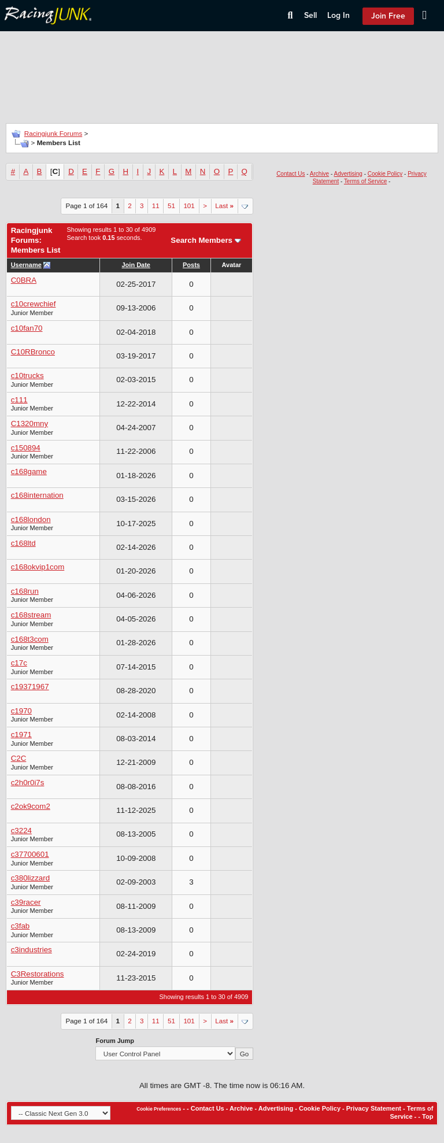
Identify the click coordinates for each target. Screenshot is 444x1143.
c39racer (26, 902)
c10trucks (27, 375)
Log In (338, 15)
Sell (310, 15)
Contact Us (290, 174)
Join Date (136, 264)
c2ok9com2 (30, 806)
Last (224, 205)
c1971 (21, 734)
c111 (19, 399)
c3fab (20, 926)
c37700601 (30, 854)
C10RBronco (33, 351)
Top (427, 1116)
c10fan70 (27, 328)
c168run (25, 591)
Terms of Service (365, 181)
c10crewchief (33, 303)
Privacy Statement (373, 1108)
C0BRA (23, 280)
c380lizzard (30, 878)
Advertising (348, 174)
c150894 (25, 447)
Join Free (388, 16)
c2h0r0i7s (28, 782)
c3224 (21, 830)
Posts (191, 264)
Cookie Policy (385, 174)
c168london (31, 519)
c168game (29, 471)
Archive (319, 174)
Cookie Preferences (158, 1109)
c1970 (21, 710)
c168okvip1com (38, 567)
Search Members (201, 240)
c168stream (31, 615)
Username (26, 264)
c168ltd (23, 543)
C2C (19, 758)
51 (171, 205)
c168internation (37, 495)
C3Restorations (37, 974)
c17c (19, 663)
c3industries (31, 949)
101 (188, 205)
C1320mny (29, 423)
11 (156, 205)
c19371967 (30, 686)
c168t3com (30, 639)
